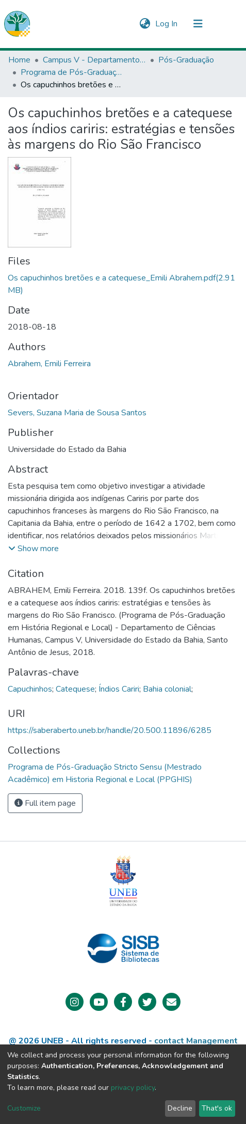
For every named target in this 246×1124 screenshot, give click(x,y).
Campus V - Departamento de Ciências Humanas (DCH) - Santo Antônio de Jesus (94, 60)
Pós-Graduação (186, 60)
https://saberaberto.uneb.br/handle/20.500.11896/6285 (109, 730)
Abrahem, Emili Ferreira (49, 363)
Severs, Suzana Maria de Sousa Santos (77, 412)
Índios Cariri (119, 689)
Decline (180, 1108)
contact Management (196, 1041)
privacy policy (133, 1087)
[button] (144, 24)
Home (19, 60)
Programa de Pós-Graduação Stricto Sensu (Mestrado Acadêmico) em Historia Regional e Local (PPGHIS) (72, 72)
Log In (167, 23)
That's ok (217, 1108)
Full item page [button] (45, 803)
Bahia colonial (167, 689)
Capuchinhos (30, 689)
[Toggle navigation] (198, 23)
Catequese (75, 689)
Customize (24, 1108)
